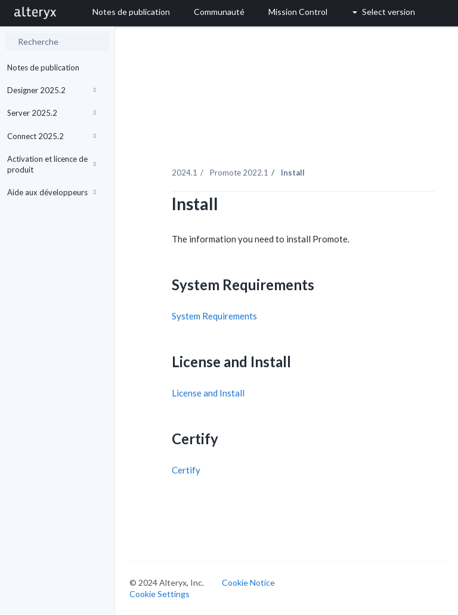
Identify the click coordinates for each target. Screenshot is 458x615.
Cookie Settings (159, 594)
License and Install (208, 393)
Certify (186, 470)
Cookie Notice (248, 582)
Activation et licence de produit (51, 164)
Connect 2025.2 (51, 136)
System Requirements (214, 315)
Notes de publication (43, 67)
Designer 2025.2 (51, 90)
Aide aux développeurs (51, 192)
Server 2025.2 (51, 113)
